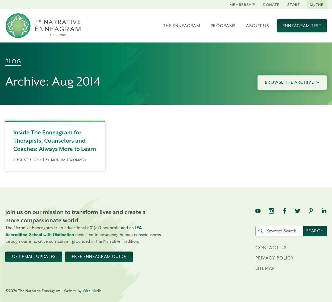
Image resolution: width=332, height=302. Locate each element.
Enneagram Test (302, 25)
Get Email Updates (34, 256)
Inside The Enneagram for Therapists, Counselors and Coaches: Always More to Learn (54, 140)
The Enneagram (181, 25)
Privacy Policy (274, 258)
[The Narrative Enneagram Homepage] (43, 25)
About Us (257, 25)
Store (293, 4)
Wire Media (92, 291)
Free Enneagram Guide (99, 256)
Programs (223, 25)
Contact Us (271, 248)
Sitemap (265, 268)
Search (315, 230)
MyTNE (316, 4)
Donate (271, 4)
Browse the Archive (292, 82)
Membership (242, 4)
